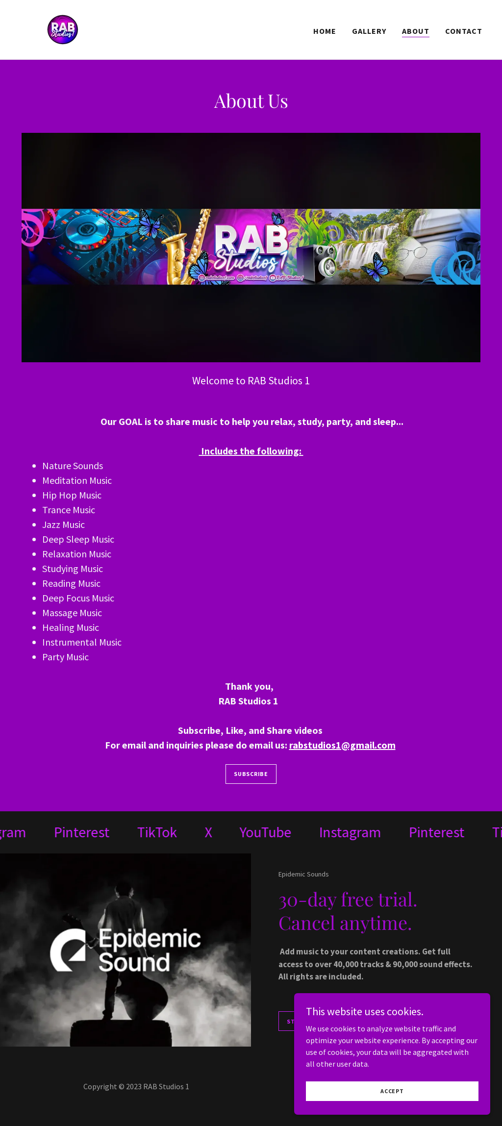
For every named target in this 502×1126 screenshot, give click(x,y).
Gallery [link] (369, 31)
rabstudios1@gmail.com (342, 745)
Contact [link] (463, 31)
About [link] (415, 31)
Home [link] (324, 31)
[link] (63, 28)
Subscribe (251, 773)
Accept (392, 1091)
